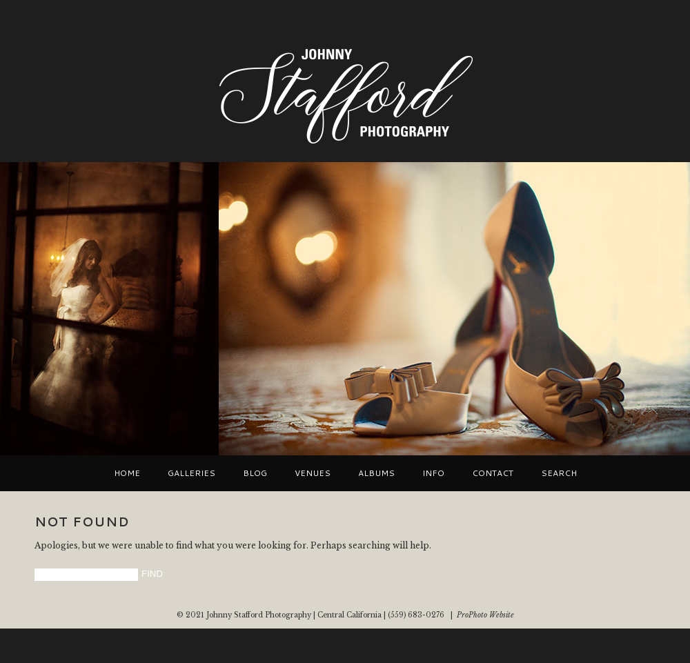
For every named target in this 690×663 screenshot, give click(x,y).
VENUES (313, 473)
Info (433, 473)
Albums (376, 473)
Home (127, 473)
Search (559, 473)
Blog (255, 473)
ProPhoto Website (485, 615)
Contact (492, 473)
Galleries (191, 473)
